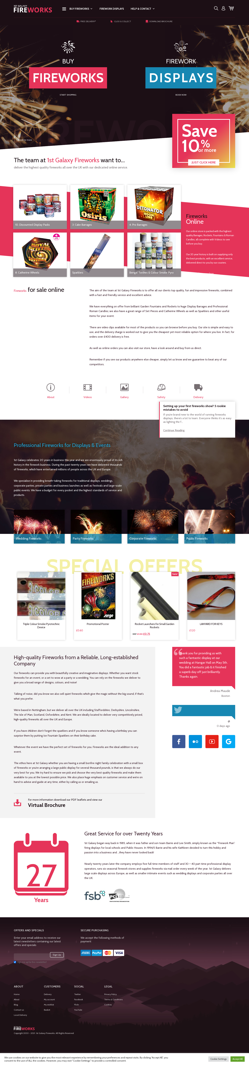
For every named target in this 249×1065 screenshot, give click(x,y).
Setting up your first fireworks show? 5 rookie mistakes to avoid (194, 408)
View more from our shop (200, 273)
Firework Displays (112, 8)
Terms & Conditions (113, 999)
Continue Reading (174, 430)
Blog (16, 1004)
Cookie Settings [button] (218, 1059)
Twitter (77, 994)
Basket (47, 1010)
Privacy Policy (110, 994)
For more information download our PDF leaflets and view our (79, 803)
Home (17, 994)
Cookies (108, 1004)
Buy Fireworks (81, 8)
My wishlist (49, 1004)
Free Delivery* (86, 21)
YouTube (78, 1010)
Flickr (76, 1004)
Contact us (19, 1010)
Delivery (48, 994)
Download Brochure (159, 21)
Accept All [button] (238, 1059)
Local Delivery (20, 1015)
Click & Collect (120, 21)
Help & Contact (143, 8)
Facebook (78, 999)
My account (49, 999)
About (16, 999)
